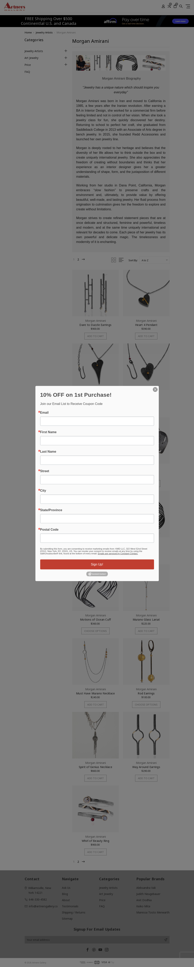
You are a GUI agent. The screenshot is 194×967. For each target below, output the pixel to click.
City (43, 490)
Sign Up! (97, 564)
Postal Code (49, 529)
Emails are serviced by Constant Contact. (118, 553)
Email (44, 412)
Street (44, 471)
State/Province (51, 510)
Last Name (48, 451)
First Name (48, 432)
